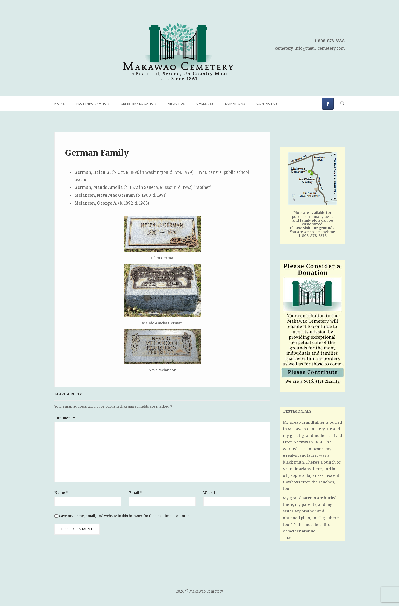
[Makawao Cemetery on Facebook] (328, 104)
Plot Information (92, 103)
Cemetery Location (138, 103)
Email (135, 492)
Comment (64, 418)
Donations (235, 103)
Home (59, 103)
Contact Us (267, 103)
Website (210, 492)
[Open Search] (342, 103)
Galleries (205, 103)
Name (61, 492)
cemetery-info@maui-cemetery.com (310, 48)
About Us (176, 103)
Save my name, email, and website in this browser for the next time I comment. (125, 516)
